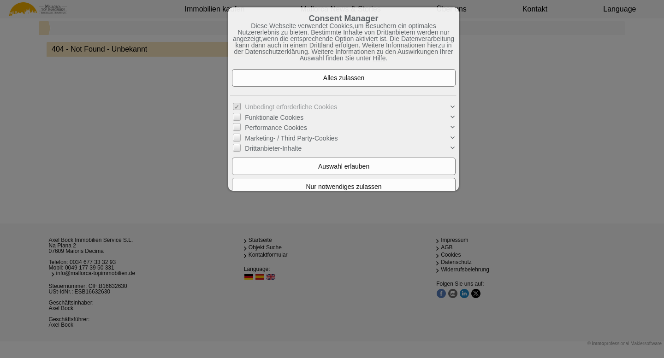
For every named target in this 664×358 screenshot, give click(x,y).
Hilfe (379, 58)
